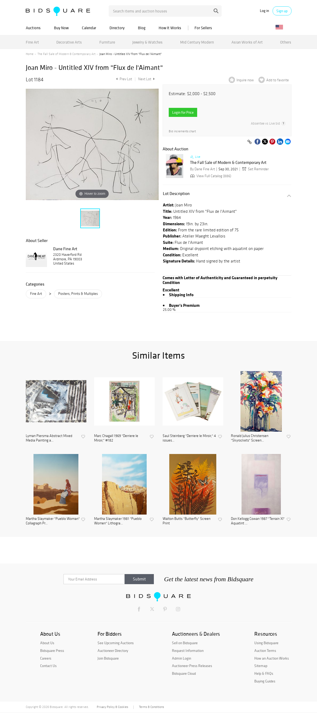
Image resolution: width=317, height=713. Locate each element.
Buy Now (61, 27)
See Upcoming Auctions (116, 642)
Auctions (33, 27)
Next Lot (146, 79)
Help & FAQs (263, 673)
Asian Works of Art (247, 42)
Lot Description (176, 193)
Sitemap (260, 665)
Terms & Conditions (151, 707)
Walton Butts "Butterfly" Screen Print (186, 521)
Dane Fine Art (65, 248)
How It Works (170, 27)
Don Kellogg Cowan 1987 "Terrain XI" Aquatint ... (258, 521)
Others (285, 42)
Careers (45, 658)
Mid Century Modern (197, 42)
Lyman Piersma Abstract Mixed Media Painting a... (49, 438)
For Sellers (203, 27)
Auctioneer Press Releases (192, 665)
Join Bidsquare (108, 658)
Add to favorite (277, 80)
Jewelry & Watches (147, 42)
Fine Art (32, 42)
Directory (117, 27)
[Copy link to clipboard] (250, 142)
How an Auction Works (271, 658)
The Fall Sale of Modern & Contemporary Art (66, 54)
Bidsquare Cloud (184, 673)
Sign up (282, 11)
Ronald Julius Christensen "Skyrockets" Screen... (249, 438)
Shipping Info (181, 295)
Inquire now (245, 80)
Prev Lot (123, 79)
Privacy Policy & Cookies (112, 707)
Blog (141, 27)
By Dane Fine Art (202, 169)
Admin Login (181, 658)
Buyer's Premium (184, 305)
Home (29, 54)
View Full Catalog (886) (210, 176)
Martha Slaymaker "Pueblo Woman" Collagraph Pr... (53, 521)
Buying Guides (264, 681)
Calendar (89, 27)
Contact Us (48, 665)
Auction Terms (265, 650)
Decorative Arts (69, 42)
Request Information (188, 650)
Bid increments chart (182, 131)
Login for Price (183, 112)
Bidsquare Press (52, 650)
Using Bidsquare (266, 642)
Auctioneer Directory (113, 650)
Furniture (107, 42)
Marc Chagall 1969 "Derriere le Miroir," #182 (116, 438)
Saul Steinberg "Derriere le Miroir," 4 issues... (189, 438)
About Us (47, 642)
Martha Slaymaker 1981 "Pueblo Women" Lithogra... (118, 521)
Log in (264, 11)
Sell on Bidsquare (185, 642)
